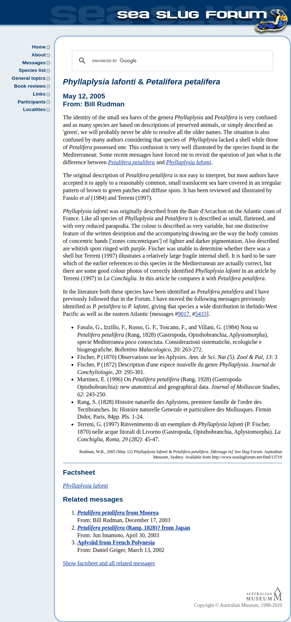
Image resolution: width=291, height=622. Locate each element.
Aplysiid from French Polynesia (116, 542)
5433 (201, 314)
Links (39, 94)
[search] (171, 60)
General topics (29, 78)
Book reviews (30, 86)
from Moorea (117, 513)
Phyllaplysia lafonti (188, 162)
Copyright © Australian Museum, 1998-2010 (238, 605)
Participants (32, 102)
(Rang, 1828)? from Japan (133, 528)
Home (39, 47)
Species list (32, 70)
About (39, 54)
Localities (34, 109)
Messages (34, 62)
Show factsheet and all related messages (109, 563)
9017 (183, 314)
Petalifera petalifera (131, 162)
